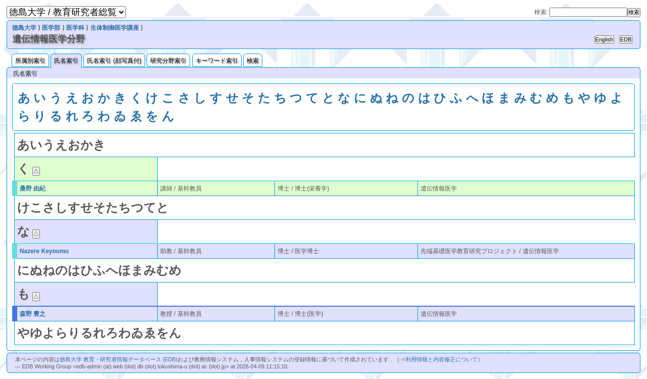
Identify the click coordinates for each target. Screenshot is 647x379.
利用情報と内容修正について (441, 359)
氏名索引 (66, 60)
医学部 (51, 27)
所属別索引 (30, 60)
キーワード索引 (217, 60)
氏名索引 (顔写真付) (114, 60)
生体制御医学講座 (114, 27)
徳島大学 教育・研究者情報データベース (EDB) (118, 359)
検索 (253, 60)
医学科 (75, 27)
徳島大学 (24, 27)
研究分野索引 (168, 60)
